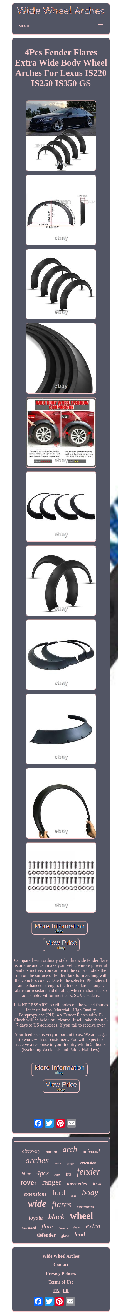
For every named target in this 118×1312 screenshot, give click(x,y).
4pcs (42, 1173)
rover (29, 1182)
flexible (63, 1228)
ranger (51, 1182)
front (76, 1228)
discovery (31, 1151)
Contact (60, 1264)
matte (58, 1163)
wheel (81, 1216)
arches (37, 1160)
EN (56, 1290)
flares (61, 1204)
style (73, 1195)
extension (88, 1163)
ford (58, 1192)
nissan (71, 1163)
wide (37, 1203)
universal (91, 1151)
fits (68, 1174)
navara (51, 1151)
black (56, 1217)
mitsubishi (85, 1207)
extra (93, 1226)
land (79, 1234)
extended (29, 1228)
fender (88, 1171)
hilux (26, 1174)
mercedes (77, 1183)
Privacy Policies (61, 1273)
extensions (35, 1194)
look (97, 1183)
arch (70, 1149)
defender (46, 1235)
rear (57, 1175)
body (90, 1192)
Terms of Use (60, 1282)
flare (47, 1226)
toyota (36, 1218)
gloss (65, 1236)
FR (65, 1290)
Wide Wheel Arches (61, 1256)
